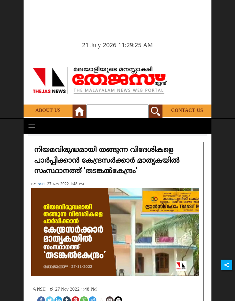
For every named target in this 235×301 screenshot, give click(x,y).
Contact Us (187, 111)
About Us (48, 111)
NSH (41, 184)
